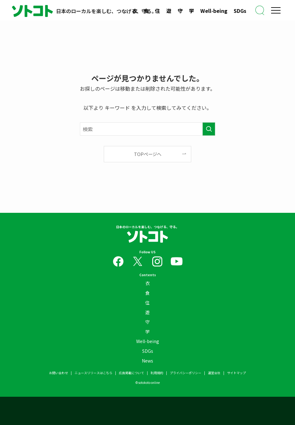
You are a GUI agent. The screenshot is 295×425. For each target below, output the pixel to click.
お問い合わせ (58, 372)
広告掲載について (131, 372)
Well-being (213, 10)
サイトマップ (236, 372)
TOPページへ (147, 154)
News (147, 361)
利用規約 (157, 372)
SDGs (240, 10)
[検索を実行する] (209, 129)
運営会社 (214, 372)
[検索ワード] (147, 129)
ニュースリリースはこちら (93, 372)
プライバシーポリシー (185, 372)
